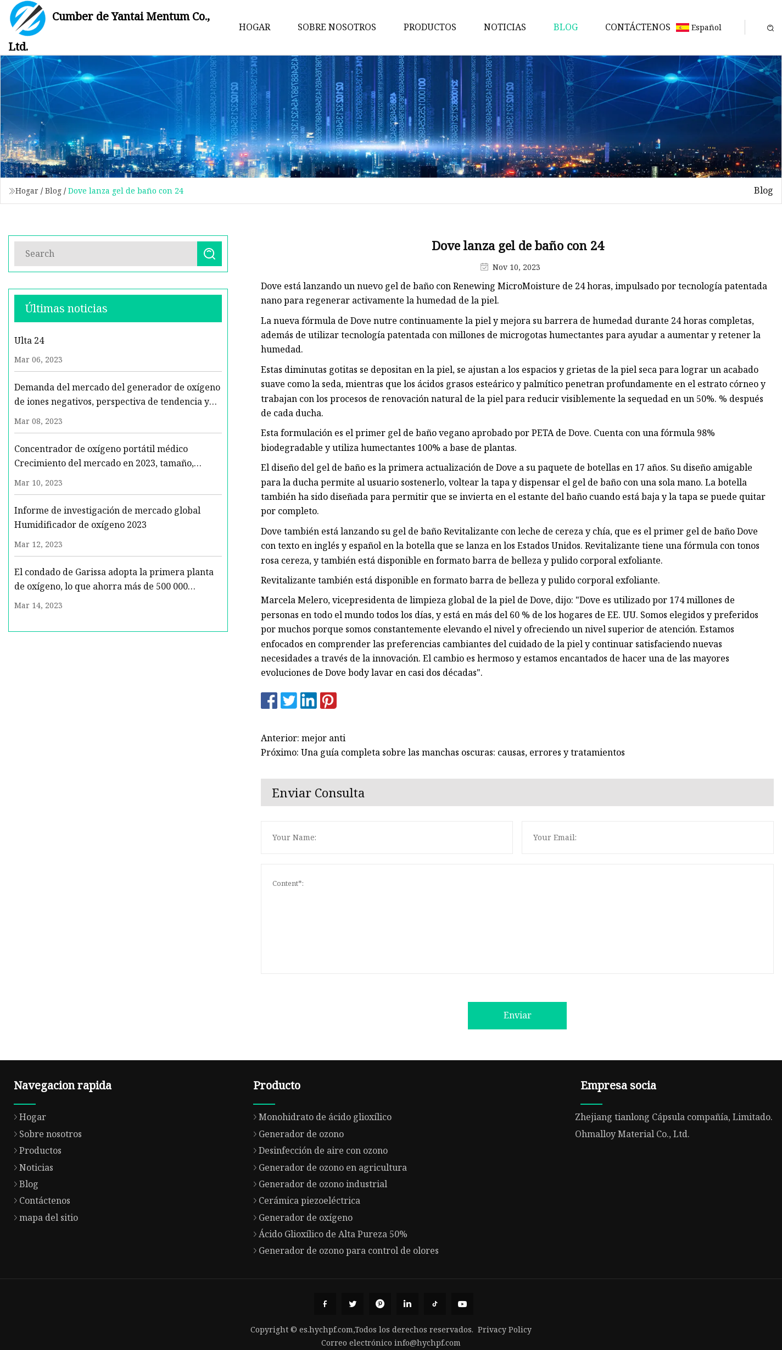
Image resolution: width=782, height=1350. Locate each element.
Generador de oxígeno (300, 1270)
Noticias (505, 27)
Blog (566, 27)
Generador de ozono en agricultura (327, 1220)
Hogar (254, 27)
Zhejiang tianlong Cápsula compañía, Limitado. (674, 1170)
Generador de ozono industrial (317, 1237)
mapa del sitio (43, 1270)
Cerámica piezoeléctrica (304, 1254)
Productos (430, 27)
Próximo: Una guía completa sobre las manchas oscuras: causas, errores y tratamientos (444, 752)
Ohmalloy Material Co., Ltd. (632, 1187)
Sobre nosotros (337, 27)
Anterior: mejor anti (304, 738)
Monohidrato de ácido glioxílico (320, 1170)
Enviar (518, 1015)
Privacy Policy (505, 1329)
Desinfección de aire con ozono (318, 1204)
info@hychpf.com (427, 1342)
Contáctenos (638, 27)
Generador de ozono (296, 1187)
